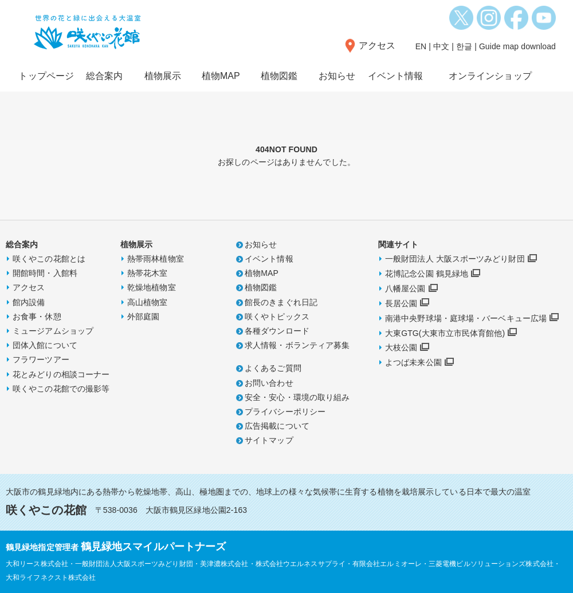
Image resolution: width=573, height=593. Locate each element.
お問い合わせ (269, 383)
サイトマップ (269, 440)
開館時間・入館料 (45, 273)
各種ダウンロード (277, 330)
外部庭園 (143, 316)
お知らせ (337, 76)
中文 (441, 46)
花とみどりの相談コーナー (61, 374)
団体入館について (45, 345)
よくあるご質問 (273, 368)
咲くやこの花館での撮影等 (61, 388)
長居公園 (401, 303)
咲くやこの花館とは (49, 258)
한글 (464, 46)
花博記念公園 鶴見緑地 (426, 273)
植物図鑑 (279, 76)
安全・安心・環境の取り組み (297, 397)
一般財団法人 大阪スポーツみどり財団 (455, 258)
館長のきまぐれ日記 (281, 302)
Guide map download (517, 46)
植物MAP (221, 76)
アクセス (377, 45)
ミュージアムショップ (53, 330)
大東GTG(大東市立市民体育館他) (445, 333)
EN (421, 46)
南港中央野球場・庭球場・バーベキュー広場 (466, 318)
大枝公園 (401, 347)
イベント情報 (395, 76)
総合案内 (104, 76)
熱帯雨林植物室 (155, 258)
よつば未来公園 (413, 362)
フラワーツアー (41, 359)
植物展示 (162, 76)
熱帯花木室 (147, 273)
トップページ (46, 76)
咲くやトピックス (277, 316)
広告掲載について (277, 425)
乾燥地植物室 (151, 287)
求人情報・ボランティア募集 (297, 345)
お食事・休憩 (37, 316)
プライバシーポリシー (285, 411)
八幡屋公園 (405, 288)
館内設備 (29, 302)
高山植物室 (147, 302)
